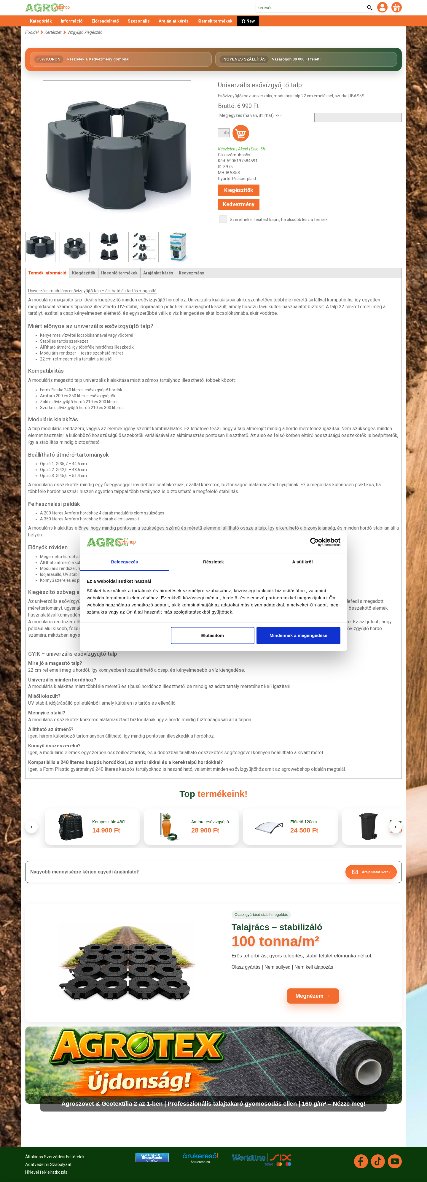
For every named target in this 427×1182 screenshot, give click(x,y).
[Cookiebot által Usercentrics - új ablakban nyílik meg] (314, 542)
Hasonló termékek (119, 273)
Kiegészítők (238, 190)
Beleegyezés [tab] (124, 561)
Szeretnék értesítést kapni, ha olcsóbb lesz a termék (279, 219)
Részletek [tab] (213, 561)
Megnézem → (313, 996)
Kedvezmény (238, 204)
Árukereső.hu (200, 1162)
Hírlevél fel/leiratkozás (46, 1172)
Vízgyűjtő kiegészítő (85, 32)
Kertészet (53, 32)
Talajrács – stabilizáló (277, 927)
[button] (371, 872)
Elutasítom (212, 635)
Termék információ (47, 273)
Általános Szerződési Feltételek (55, 1156)
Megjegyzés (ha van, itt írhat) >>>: (251, 115)
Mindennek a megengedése (298, 635)
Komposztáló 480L (109, 821)
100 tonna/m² (275, 941)
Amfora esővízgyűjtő (210, 821)
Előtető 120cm (303, 821)
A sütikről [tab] (302, 561)
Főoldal (32, 32)
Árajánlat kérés (158, 273)
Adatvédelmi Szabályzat (48, 1164)
